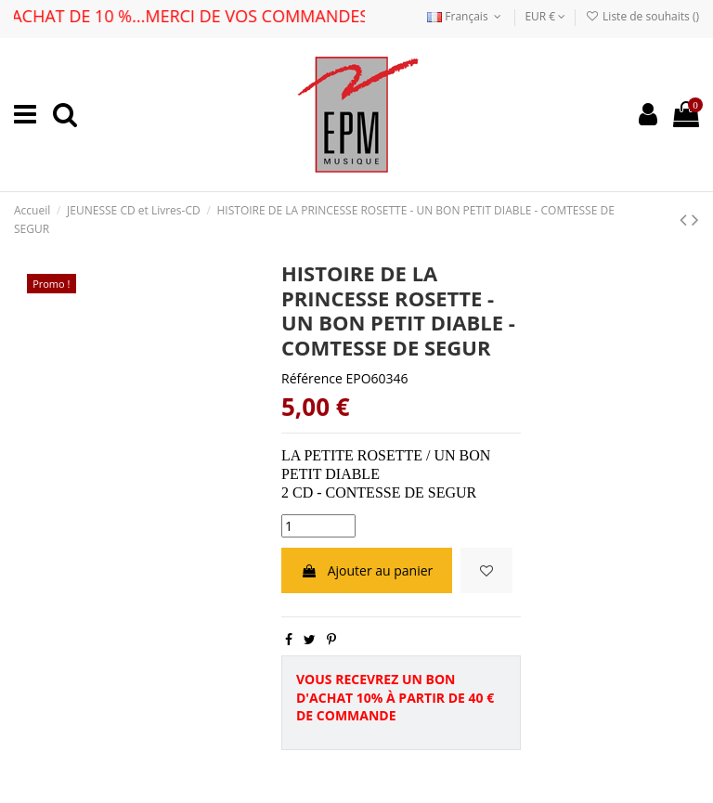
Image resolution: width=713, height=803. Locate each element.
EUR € (545, 16)
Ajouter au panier (367, 570)
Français (466, 16)
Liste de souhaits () (642, 16)
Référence (312, 378)
